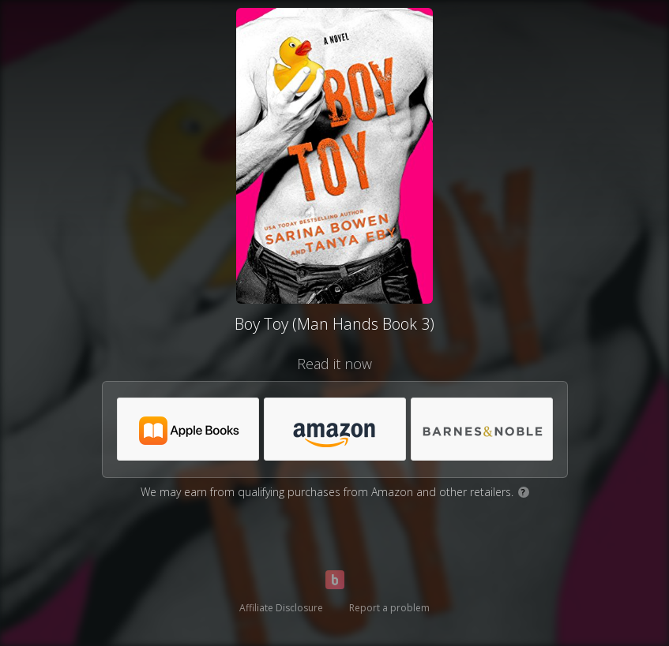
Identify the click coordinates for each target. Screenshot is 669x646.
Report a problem (389, 607)
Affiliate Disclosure (281, 607)
